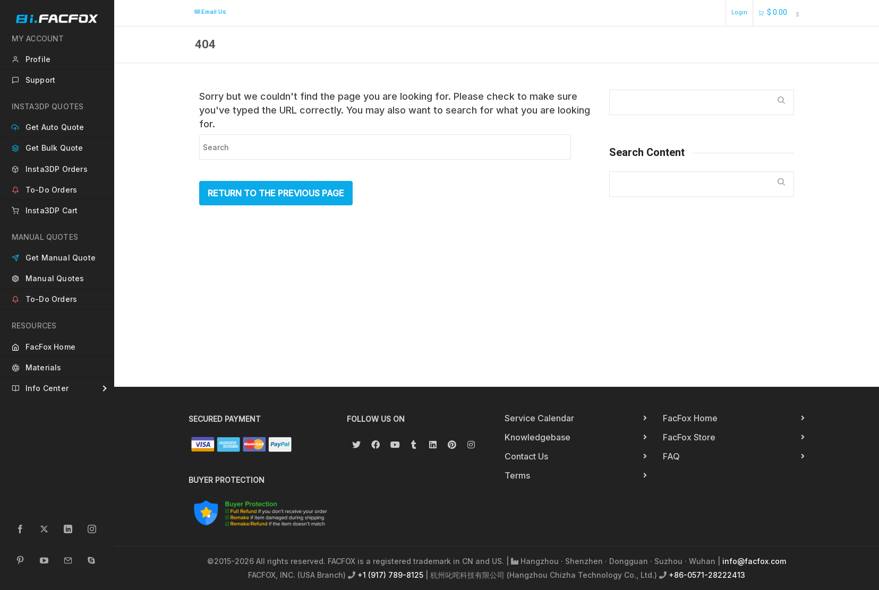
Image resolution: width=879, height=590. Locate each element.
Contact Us (526, 456)
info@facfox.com (754, 561)
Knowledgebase (537, 437)
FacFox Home (690, 418)
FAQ (671, 456)
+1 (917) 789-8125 (390, 574)
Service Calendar (539, 418)
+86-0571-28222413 (707, 574)
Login (739, 12)
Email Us (210, 11)
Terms (517, 475)
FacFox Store (689, 437)
